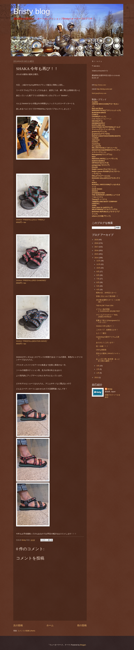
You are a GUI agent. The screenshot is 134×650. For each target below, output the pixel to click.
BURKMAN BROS (99, 113)
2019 (96, 240)
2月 (98, 369)
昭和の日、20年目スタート (106, 293)
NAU (94, 157)
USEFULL (96, 203)
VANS (94, 205)
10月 (98, 268)
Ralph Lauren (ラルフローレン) (104, 169)
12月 (98, 261)
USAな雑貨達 (101, 350)
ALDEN (95, 102)
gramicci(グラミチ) (99, 132)
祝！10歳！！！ (102, 346)
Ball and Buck (97, 108)
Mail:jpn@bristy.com (99, 93)
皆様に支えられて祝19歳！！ (107, 296)
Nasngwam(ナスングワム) (102, 154)
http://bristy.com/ (100, 85)
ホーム (50, 625)
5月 (98, 286)
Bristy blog (31, 11)
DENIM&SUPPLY (98, 123)
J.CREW (95, 138)
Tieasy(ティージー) (99, 199)
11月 (98, 264)
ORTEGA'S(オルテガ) (100, 163)
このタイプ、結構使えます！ (107, 330)
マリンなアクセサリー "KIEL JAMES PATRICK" (107, 316)
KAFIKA (95, 142)
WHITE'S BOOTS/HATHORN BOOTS (106, 136)
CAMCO (95, 115)
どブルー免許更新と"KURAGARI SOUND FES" (108, 310)
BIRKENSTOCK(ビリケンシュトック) (106, 110)
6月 (98, 282)
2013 (96, 377)
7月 (98, 279)
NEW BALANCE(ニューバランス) (105, 159)
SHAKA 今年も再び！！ (105, 326)
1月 (98, 373)
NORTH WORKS (98, 161)
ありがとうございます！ (105, 343)
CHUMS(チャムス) (99, 116)
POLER (95, 167)
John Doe (96, 140)
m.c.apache (96, 146)
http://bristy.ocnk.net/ (104, 89)
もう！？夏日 (101, 333)
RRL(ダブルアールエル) (101, 176)
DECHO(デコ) (97, 121)
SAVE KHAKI (97, 189)
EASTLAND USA (98, 125)
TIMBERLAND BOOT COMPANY (104, 201)
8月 (98, 275)
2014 (96, 258)
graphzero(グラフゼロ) (101, 134)
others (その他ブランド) (101, 216)
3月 (98, 366)
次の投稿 (18, 625)
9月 (98, 271)
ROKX (94, 183)
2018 (96, 243)
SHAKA (95, 191)
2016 (96, 250)
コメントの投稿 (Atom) (26, 631)
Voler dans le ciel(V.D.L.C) (102, 207)
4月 (98, 290)
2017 (96, 247)
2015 (96, 254)
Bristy (110, 389)
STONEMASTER (98, 193)
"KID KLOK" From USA (104, 305)
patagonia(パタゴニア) (100, 165)
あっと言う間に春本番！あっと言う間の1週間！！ (108, 360)
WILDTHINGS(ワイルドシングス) (104, 209)
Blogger (83, 645)
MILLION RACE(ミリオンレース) (104, 148)
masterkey (96, 144)
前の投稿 (82, 625)
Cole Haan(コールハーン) (101, 119)
